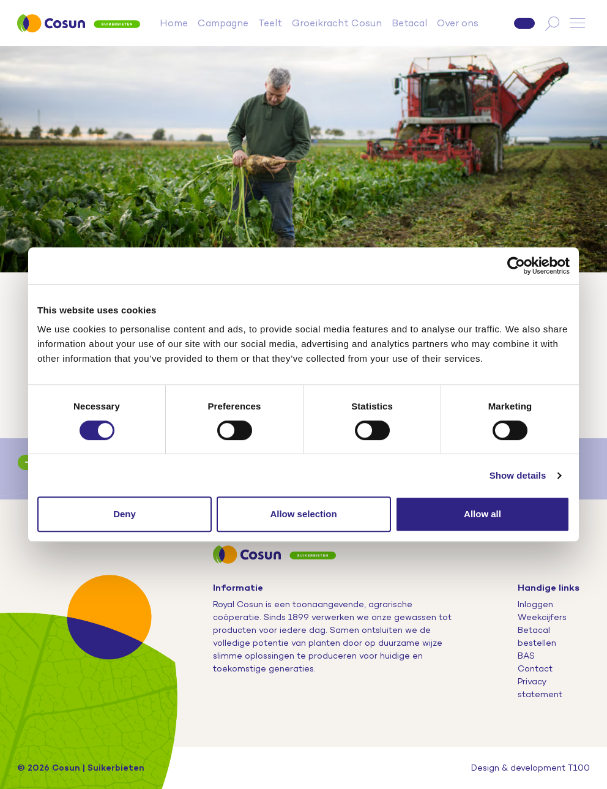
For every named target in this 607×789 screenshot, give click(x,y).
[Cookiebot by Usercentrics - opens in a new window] (516, 265)
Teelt (270, 23)
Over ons (458, 23)
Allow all (482, 514)
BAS (526, 655)
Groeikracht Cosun (337, 23)
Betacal (409, 23)
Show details (518, 475)
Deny (124, 514)
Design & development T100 (530, 767)
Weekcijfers (542, 617)
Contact (535, 668)
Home (174, 23)
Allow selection (303, 514)
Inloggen (535, 604)
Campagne (223, 23)
